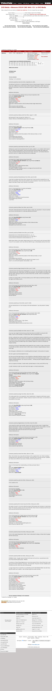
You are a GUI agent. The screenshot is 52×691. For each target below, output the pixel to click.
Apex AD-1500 (20, 524)
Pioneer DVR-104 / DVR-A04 (20, 373)
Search (20, 636)
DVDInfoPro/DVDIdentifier (24, 61)
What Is (37, 3)
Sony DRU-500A (17, 286)
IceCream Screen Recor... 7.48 (37, 625)
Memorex (4, 53)
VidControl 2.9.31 (35, 616)
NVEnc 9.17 (18, 618)
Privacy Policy (31, 636)
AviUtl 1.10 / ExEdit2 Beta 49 (21, 620)
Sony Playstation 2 (21, 588)
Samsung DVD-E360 (4, 642)
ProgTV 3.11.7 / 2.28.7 (36, 629)
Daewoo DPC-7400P (4, 636)
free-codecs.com (35, 644)
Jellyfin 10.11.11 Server (20, 621)
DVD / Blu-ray (26, 3)
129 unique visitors (8, 620)
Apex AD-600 (19, 169)
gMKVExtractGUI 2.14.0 (20, 629)
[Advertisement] (26, 38)
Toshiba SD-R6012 (18, 96)
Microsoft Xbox (20, 106)
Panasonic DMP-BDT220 (5, 645)
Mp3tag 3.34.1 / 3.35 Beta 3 (37, 620)
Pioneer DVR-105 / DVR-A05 (20, 160)
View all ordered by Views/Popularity (41, 27)
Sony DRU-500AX (17, 490)
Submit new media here (22, 10)
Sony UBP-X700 (3, 634)
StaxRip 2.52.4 (18, 625)
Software (20, 3)
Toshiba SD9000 (20, 589)
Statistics (33, 638)
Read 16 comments (45, 52)
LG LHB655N (3, 638)
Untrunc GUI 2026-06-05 (36, 623)
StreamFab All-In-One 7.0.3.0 (37, 621)
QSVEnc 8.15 (34, 614)
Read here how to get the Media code (38, 14)
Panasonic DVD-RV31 (21, 415)
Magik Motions (21, 423)
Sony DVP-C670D (4, 644)
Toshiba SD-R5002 (18, 127)
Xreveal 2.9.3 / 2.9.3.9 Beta (37, 631)
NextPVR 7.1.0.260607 (20, 616)
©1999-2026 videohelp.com (34, 647)
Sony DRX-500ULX (18, 217)
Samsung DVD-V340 (4, 640)
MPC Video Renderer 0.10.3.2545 (22, 614)
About (41, 3)
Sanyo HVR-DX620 (4, 647)
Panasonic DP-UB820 (4, 651)
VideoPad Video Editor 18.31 (37, 627)
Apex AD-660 (19, 386)
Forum (14, 3)
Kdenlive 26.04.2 (19, 631)
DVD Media (5, 7)
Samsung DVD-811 (21, 139)
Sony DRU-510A (17, 189)
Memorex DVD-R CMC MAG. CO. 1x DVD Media (28, 7)
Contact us (25, 636)
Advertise (40, 636)
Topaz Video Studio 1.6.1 (36, 618)
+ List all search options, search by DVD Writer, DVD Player (27, 21)
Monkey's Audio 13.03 (20, 623)
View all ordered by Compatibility (25, 27)
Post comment (44, 56)
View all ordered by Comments (9, 27)
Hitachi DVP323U (20, 548)
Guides (32, 3)
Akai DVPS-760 (20, 446)
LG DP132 (2, 649)
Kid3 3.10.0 (18, 627)
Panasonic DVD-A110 (21, 107)
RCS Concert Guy (22, 504)
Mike (19, 555)
